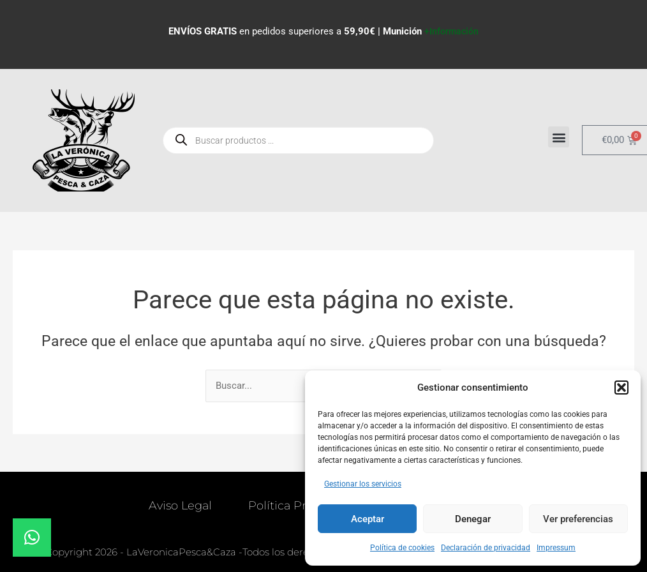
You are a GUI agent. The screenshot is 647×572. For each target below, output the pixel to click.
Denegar (473, 519)
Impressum (556, 547)
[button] (621, 387)
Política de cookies (402, 547)
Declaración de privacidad (485, 547)
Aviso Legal (179, 506)
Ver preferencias (578, 519)
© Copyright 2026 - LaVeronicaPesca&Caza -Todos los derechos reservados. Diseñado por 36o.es (259, 552)
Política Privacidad (301, 506)
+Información (452, 31)
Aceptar (367, 519)
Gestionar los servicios (362, 483)
